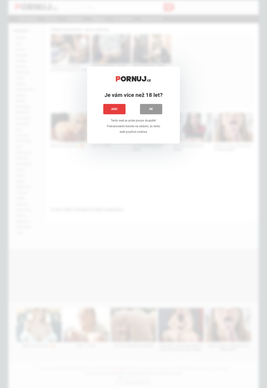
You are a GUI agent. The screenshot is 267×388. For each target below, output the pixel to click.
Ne (151, 109)
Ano (114, 109)
